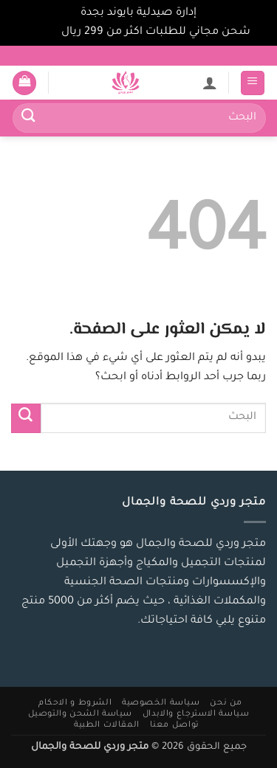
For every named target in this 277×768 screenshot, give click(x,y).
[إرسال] (29, 118)
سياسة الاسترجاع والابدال (196, 714)
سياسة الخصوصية (161, 703)
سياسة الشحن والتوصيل (80, 714)
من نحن (226, 703)
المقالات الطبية (107, 725)
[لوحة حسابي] (209, 82)
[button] (253, 83)
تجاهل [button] (42, 32)
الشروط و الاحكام (75, 703)
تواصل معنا (174, 725)
